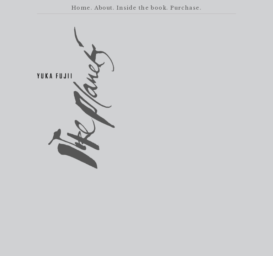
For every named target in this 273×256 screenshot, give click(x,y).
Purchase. (186, 8)
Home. (81, 8)
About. (105, 8)
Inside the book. (142, 8)
